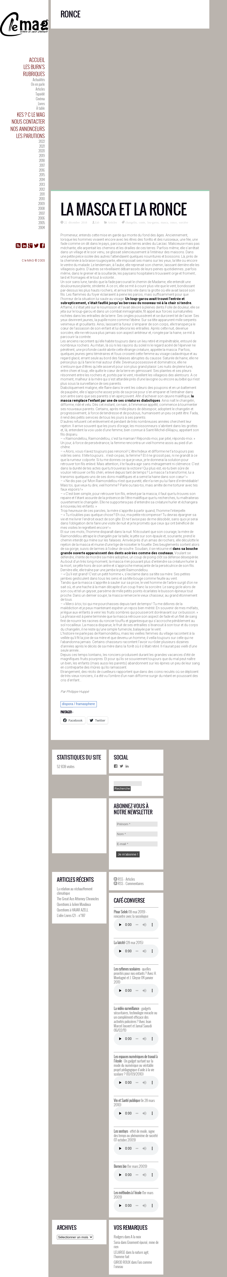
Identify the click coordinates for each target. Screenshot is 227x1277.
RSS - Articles (124, 879)
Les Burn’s (34, 66)
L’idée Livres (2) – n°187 (71, 915)
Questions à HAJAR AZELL (72, 909)
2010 (42, 198)
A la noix (136, 1236)
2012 (42, 189)
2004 (41, 227)
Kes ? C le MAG (31, 114)
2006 (41, 218)
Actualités (39, 79)
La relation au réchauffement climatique (74, 891)
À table (40, 108)
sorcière (183, 222)
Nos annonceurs (27, 128)
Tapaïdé (40, 93)
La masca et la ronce (124, 209)
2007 (42, 213)
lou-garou (153, 222)
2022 (42, 141)
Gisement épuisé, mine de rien (136, 1244)
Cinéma (40, 98)
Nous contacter (28, 121)
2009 (41, 203)
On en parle (38, 84)
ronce (173, 222)
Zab (97, 222)
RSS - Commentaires (129, 883)
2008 (41, 208)
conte (142, 222)
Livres (41, 103)
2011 (42, 194)
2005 (41, 222)
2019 (42, 155)
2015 (42, 174)
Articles (40, 89)
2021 (42, 146)
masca (164, 222)
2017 (42, 165)
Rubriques (34, 73)
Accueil (37, 59)
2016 (42, 170)
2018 (42, 160)
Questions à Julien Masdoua (74, 904)
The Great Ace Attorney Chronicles (78, 898)
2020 (41, 150)
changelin (131, 222)
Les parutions (30, 135)
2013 (42, 184)
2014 (42, 179)
